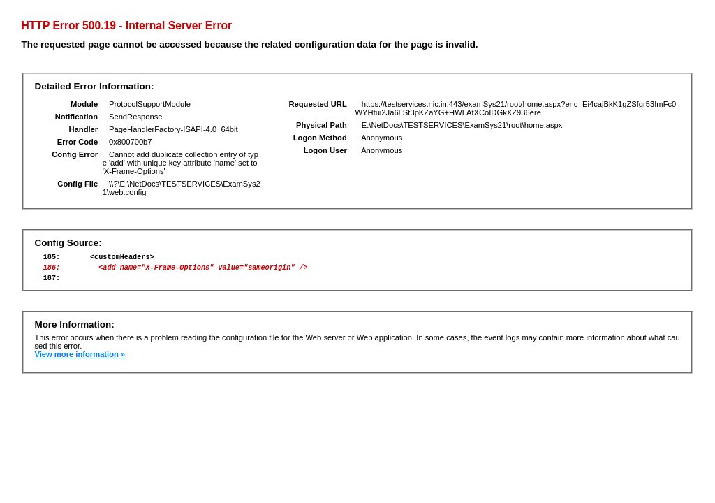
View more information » (79, 360)
